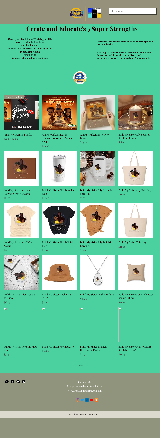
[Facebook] (7, 381)
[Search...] (132, 11)
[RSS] (96, 400)
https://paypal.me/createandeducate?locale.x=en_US (125, 58)
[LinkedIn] (18, 381)
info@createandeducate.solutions (30, 57)
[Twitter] (12, 381)
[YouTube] (91, 400)
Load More (79, 365)
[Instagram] (23, 381)
